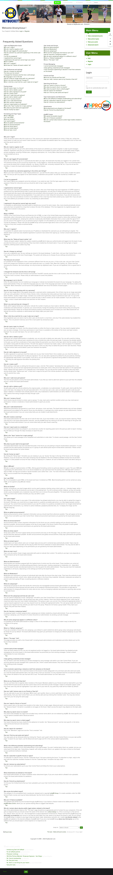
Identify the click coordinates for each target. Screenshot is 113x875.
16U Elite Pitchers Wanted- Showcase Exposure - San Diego (24, 856)
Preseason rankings (12, 854)
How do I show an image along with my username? (19, 78)
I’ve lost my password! (10, 56)
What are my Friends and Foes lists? (54, 77)
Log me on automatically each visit (96, 88)
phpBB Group (54, 793)
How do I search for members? (53, 90)
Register (27, 31)
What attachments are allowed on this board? (57, 108)
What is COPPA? (8, 61)
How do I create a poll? (11, 93)
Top (6, 144)
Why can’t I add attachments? (13, 100)
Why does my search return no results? (55, 87)
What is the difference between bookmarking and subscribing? (63, 98)
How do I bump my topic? (11, 109)
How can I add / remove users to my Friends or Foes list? (60, 79)
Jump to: (55, 827)
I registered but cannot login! (12, 58)
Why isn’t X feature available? (53, 118)
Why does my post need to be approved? (16, 107)
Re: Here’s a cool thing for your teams (18, 862)
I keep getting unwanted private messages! (57, 68)
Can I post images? (9, 121)
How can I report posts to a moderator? (15, 104)
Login (21, 31)
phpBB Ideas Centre (10, 803)
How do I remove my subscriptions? (54, 102)
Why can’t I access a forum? (12, 99)
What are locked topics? (11, 128)
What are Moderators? (50, 49)
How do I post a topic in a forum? (14, 88)
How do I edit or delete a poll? (13, 97)
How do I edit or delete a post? (13, 90)
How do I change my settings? (13, 71)
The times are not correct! (11, 73)
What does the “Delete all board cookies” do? (17, 65)
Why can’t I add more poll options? (14, 95)
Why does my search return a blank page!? (56, 89)
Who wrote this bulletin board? (53, 116)
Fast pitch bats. (11, 865)
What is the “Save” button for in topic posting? (18, 106)
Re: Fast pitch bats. (12, 860)
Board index (8, 832)
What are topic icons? (10, 130)
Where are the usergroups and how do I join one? (58, 52)
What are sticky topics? (11, 126)
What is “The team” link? (51, 60)
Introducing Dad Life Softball (15, 849)
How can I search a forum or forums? (55, 85)
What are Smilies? (9, 119)
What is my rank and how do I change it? (16, 80)
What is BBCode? (9, 115)
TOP (26, 871)
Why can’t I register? (10, 63)
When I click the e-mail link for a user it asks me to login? (21, 82)
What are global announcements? (14, 123)
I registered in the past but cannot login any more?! (19, 60)
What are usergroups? (50, 51)
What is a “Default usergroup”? (53, 58)
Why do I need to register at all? (13, 49)
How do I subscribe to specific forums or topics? (58, 100)
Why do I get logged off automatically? (15, 51)
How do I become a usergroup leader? (55, 54)
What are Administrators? (51, 47)
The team (49, 832)
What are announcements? (12, 124)
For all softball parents (13, 852)
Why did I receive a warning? (12, 102)
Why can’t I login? (9, 47)
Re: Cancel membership (14, 858)
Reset (5, 871)
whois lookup (52, 812)
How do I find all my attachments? (54, 110)
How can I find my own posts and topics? (56, 92)
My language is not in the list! (13, 76)
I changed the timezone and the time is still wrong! (19, 75)
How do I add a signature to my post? (15, 91)
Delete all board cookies (59, 832)
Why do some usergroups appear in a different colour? (60, 56)
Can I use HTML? (9, 117)
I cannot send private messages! (53, 66)
